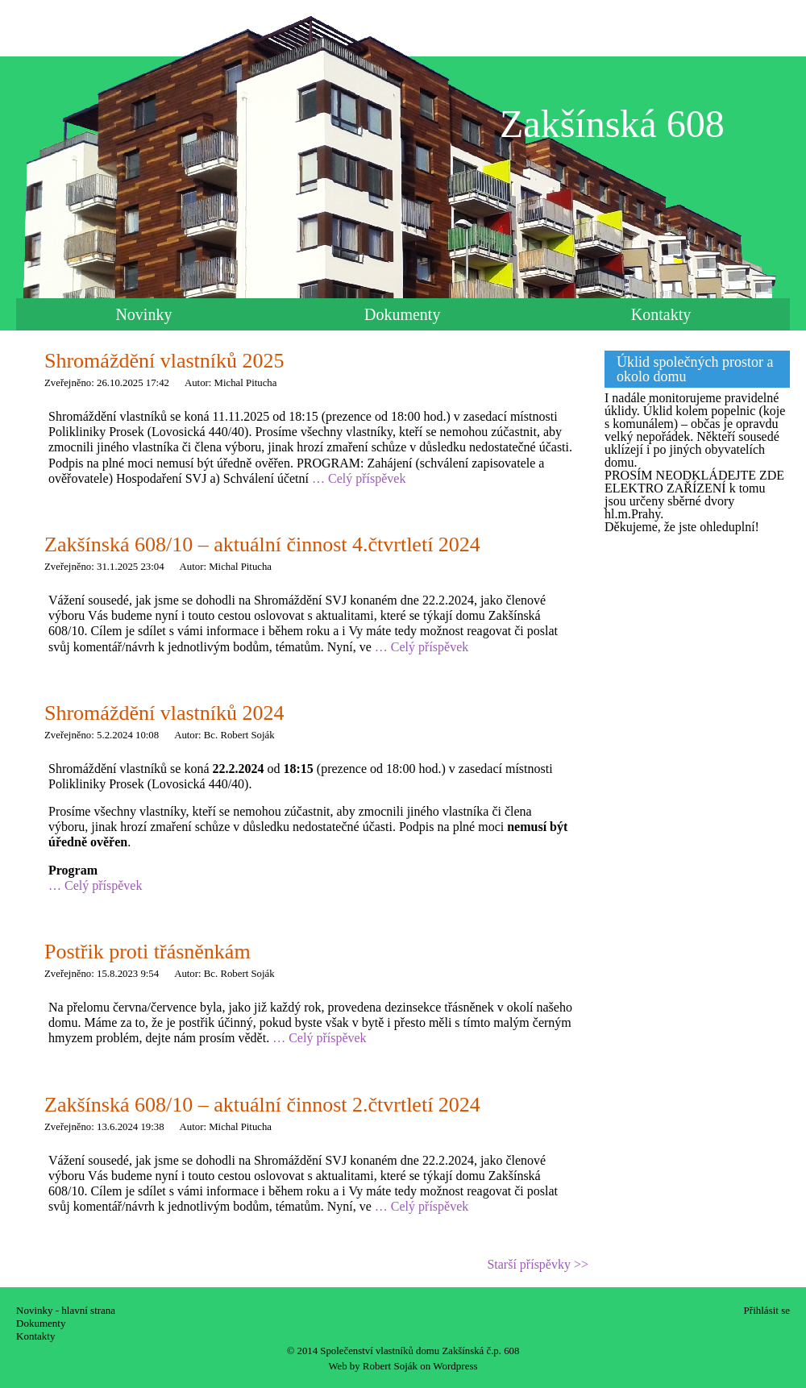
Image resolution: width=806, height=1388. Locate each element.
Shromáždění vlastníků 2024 (164, 713)
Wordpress (455, 1366)
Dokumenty (402, 314)
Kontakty (661, 314)
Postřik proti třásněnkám (147, 951)
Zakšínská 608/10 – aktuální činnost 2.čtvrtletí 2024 (262, 1104)
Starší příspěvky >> (537, 1264)
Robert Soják (390, 1366)
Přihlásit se (767, 1310)
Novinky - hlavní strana (65, 1310)
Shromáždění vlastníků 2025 (164, 360)
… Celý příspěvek (358, 478)
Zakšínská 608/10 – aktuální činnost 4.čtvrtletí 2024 (262, 544)
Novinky (143, 314)
